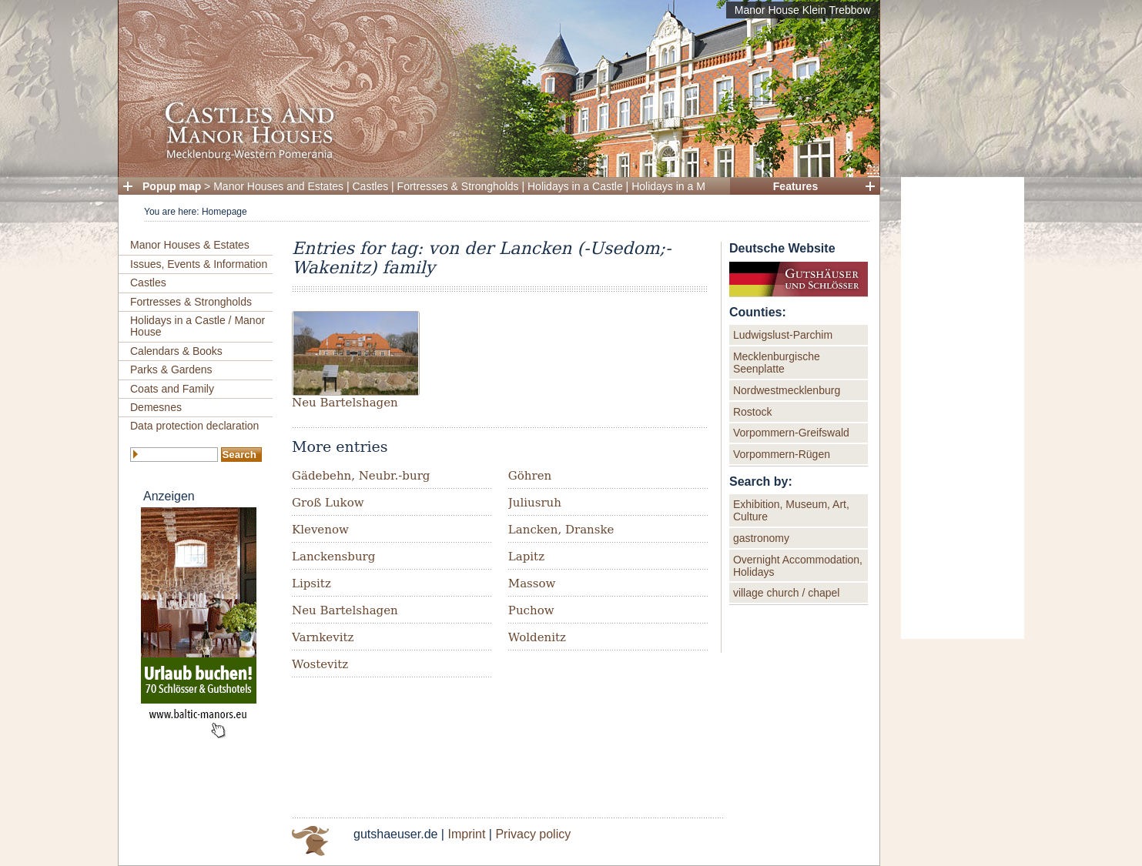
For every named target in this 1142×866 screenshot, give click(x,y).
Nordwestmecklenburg (786, 390)
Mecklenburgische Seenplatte (776, 362)
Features (795, 186)
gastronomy (761, 538)
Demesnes (156, 407)
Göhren (529, 476)
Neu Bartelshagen (345, 403)
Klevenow (320, 530)
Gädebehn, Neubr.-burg (361, 476)
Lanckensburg (333, 556)
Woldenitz (537, 637)
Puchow (531, 610)
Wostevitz (320, 664)
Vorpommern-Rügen (781, 454)
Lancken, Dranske (561, 530)
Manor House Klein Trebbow (803, 10)
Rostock (752, 412)
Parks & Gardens (171, 369)
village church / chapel (786, 593)
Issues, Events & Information (198, 264)
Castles (371, 186)
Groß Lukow (328, 503)
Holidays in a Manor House (696, 186)
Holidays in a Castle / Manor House (197, 326)
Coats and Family (172, 389)
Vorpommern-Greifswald (791, 432)
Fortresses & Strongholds (458, 186)
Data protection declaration (194, 426)
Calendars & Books (176, 351)
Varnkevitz (322, 637)
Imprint (466, 834)
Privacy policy (533, 834)
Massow (532, 583)
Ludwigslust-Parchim (782, 335)
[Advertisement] (962, 408)
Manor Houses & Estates (189, 245)
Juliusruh (534, 503)
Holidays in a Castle (575, 186)
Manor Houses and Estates (278, 186)
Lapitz (526, 556)
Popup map (171, 186)
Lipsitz (311, 583)
